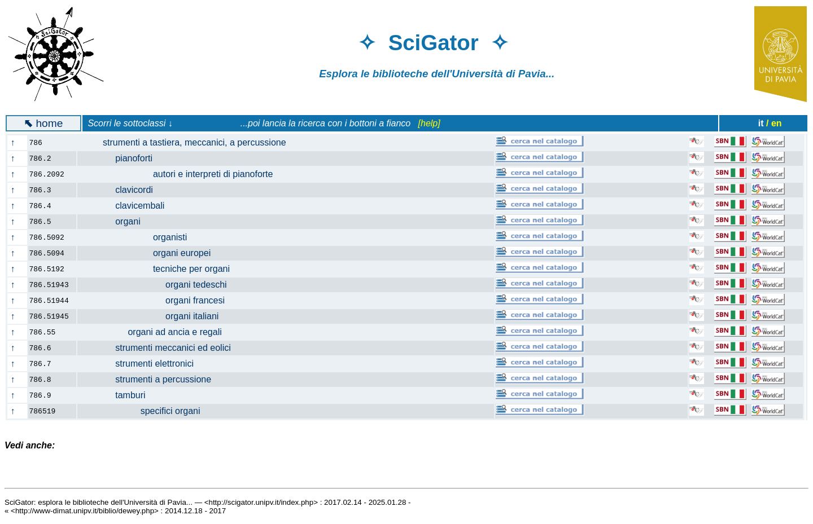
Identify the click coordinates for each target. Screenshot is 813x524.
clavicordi (122, 190)
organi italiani (154, 316)
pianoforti (121, 158)
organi (115, 221)
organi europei (151, 253)
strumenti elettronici (142, 363)
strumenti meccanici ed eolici (160, 348)
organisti (139, 237)
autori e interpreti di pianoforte (182, 174)
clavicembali (127, 205)
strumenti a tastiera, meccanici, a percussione (188, 142)
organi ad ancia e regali (156, 332)
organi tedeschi (158, 284)
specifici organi (145, 411)
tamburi (118, 395)
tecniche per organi (160, 269)
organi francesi (158, 300)
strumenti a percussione (151, 379)
